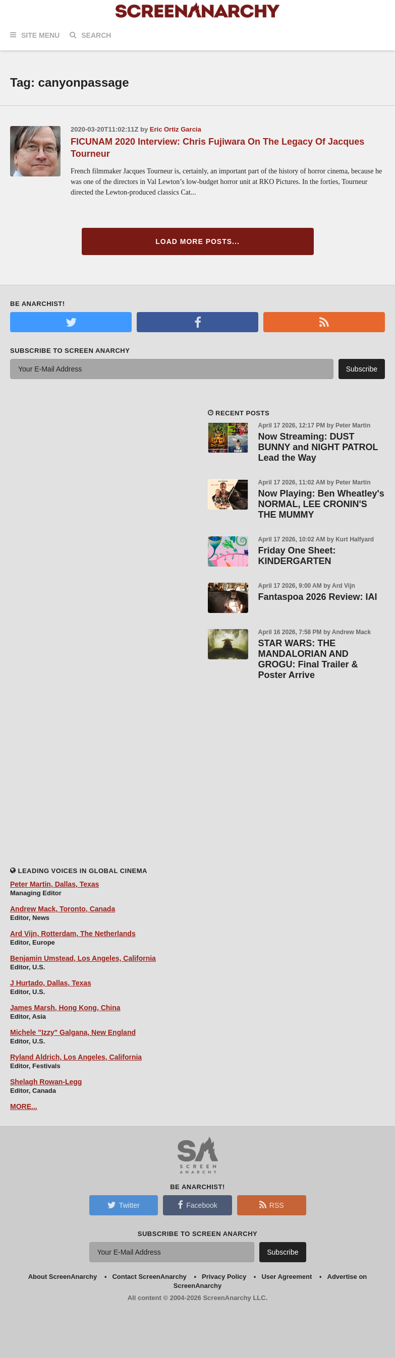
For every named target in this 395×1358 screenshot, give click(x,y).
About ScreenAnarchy (62, 1276)
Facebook (197, 1204)
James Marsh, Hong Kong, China (65, 1008)
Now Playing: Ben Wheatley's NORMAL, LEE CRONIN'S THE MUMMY (321, 504)
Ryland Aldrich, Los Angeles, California (76, 1057)
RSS (271, 1204)
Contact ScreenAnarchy (149, 1276)
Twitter (123, 1204)
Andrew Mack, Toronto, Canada (62, 909)
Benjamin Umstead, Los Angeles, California (83, 958)
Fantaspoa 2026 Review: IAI (317, 597)
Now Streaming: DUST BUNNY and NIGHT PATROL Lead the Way (318, 447)
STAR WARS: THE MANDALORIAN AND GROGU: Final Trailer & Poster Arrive (308, 659)
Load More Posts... (197, 241)
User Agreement (286, 1276)
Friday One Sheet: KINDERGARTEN (297, 555)
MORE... (23, 1106)
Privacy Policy (224, 1276)
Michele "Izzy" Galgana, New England (73, 1032)
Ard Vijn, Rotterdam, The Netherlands (73, 934)
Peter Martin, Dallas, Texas (54, 884)
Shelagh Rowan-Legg (46, 1082)
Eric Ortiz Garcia (175, 129)
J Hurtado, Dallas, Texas (50, 983)
